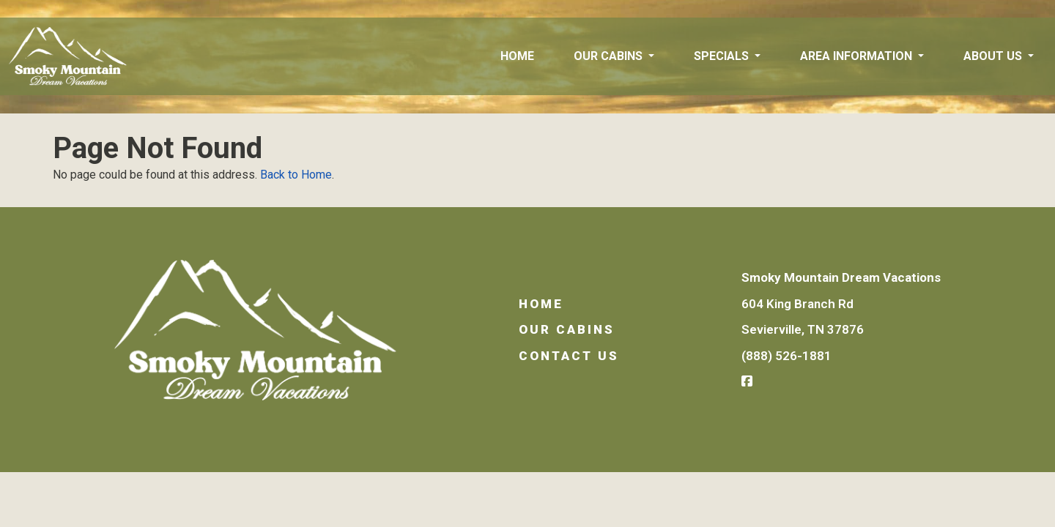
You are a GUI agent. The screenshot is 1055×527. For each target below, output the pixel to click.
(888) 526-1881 (786, 355)
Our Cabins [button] (609, 56)
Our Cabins (567, 329)
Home (517, 56)
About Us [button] (994, 56)
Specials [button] (723, 56)
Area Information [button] (857, 56)
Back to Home (296, 175)
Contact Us (569, 355)
